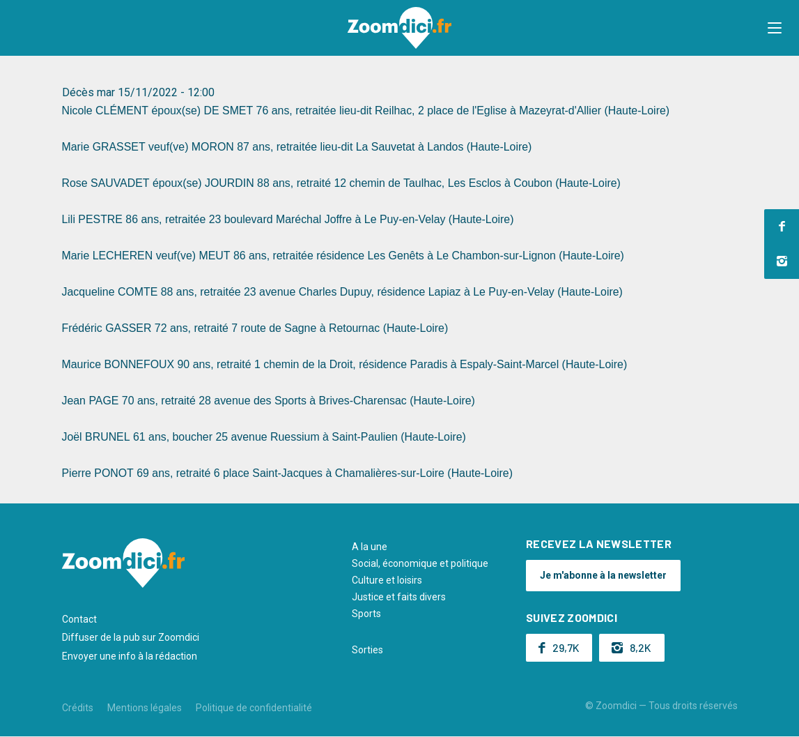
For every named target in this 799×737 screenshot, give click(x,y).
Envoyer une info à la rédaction (129, 656)
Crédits (77, 707)
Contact (79, 619)
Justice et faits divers (399, 596)
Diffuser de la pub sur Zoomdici (130, 637)
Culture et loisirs (387, 580)
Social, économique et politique (420, 563)
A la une (369, 546)
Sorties (367, 649)
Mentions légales (144, 707)
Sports (366, 613)
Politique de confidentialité (254, 707)
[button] (774, 28)
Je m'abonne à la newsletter (603, 575)
